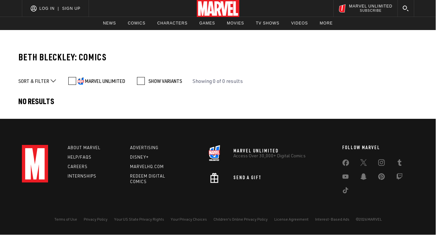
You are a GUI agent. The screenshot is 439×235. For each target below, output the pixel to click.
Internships (82, 176)
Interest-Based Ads (332, 219)
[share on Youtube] (345, 178)
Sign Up (71, 8)
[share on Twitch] (399, 178)
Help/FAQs (80, 157)
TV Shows (267, 23)
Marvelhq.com (147, 166)
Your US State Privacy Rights (139, 219)
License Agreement (291, 219)
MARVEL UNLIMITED (105, 81)
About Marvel (84, 147)
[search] (405, 8)
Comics (136, 23)
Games (207, 23)
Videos (299, 23)
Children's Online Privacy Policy (240, 219)
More (326, 23)
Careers (78, 166)
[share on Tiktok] (345, 191)
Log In (47, 8)
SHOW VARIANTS (165, 81)
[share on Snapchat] (363, 178)
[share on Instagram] (381, 164)
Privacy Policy (96, 219)
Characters (172, 23)
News (109, 23)
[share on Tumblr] (399, 164)
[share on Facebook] (345, 164)
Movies (235, 23)
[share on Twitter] (363, 164)
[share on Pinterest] (381, 178)
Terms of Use (65, 219)
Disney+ (139, 157)
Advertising (144, 147)
